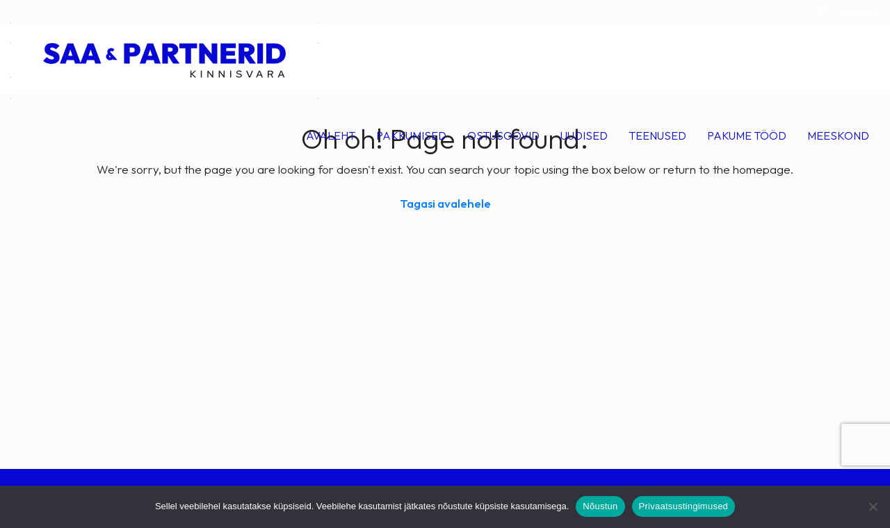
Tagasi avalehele (445, 203)
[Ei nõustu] (873, 506)
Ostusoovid (503, 135)
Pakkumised (411, 135)
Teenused (657, 135)
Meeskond (838, 135)
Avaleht (330, 135)
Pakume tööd (746, 135)
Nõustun (600, 506)
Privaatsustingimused (684, 506)
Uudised (584, 135)
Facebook (848, 12)
